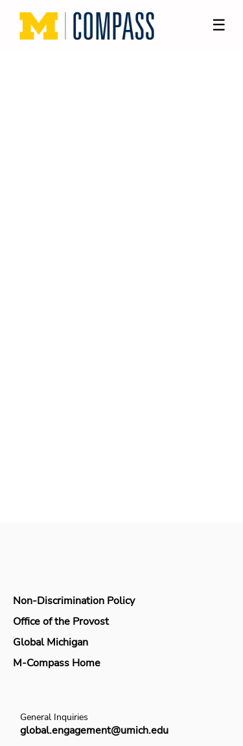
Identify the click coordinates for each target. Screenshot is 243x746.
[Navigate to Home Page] (87, 25)
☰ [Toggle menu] (219, 25)
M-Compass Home (56, 663)
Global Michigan (50, 642)
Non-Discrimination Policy (74, 601)
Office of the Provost (61, 621)
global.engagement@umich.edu (94, 730)
